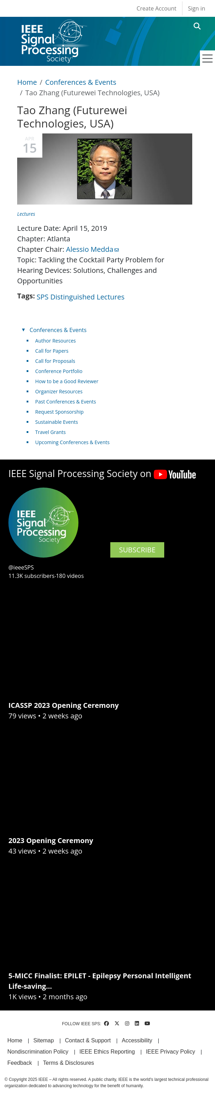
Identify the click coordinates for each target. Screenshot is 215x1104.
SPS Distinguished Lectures (81, 297)
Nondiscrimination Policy (37, 1052)
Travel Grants (50, 432)
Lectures (26, 214)
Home (27, 82)
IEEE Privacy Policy (170, 1052)
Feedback (19, 1063)
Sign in (196, 8)
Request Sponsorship (59, 411)
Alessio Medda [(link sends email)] (92, 249)
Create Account (156, 8)
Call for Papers (52, 350)
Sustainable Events (56, 422)
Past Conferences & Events (65, 401)
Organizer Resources (59, 391)
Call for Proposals (55, 361)
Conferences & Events (80, 82)
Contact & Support (88, 1040)
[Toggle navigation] (207, 58)
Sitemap (43, 1040)
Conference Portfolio (59, 371)
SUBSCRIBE (137, 549)
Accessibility (137, 1040)
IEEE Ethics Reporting (107, 1052)
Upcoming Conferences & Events (72, 442)
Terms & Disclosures (68, 1063)
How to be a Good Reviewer (66, 381)
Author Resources (55, 340)
